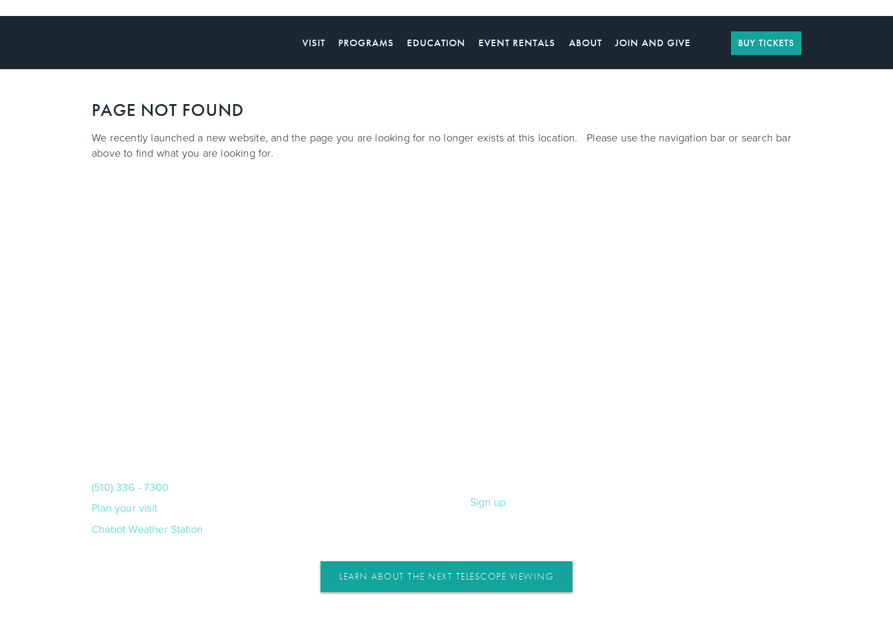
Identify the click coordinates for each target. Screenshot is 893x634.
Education (436, 42)
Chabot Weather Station (147, 529)
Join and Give (653, 42)
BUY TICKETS (766, 43)
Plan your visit (124, 508)
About (585, 42)
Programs (366, 42)
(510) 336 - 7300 (130, 487)
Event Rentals (516, 42)
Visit (313, 42)
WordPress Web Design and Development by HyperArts (446, 623)
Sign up (488, 502)
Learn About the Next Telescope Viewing (446, 576)
